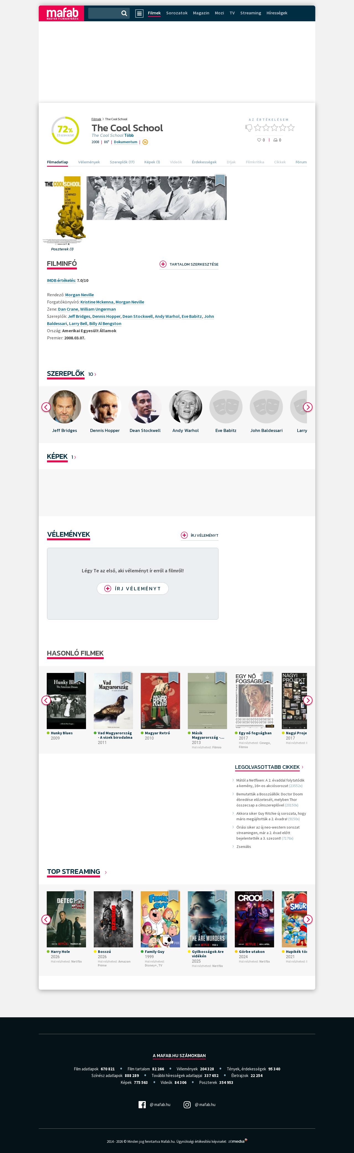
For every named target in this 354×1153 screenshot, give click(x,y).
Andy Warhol (167, 316)
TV (232, 12)
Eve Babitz (192, 316)
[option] (64, 414)
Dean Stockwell (138, 316)
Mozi (219, 12)
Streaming (250, 12)
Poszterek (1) (62, 249)
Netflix (76, 961)
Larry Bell (78, 323)
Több (129, 135)
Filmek (154, 12)
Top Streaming (73, 871)
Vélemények (68, 534)
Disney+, (151, 965)
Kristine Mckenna (96, 302)
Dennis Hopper (106, 316)
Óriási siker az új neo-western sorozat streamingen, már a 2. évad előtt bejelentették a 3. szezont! (268, 833)
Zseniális (243, 846)
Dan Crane (68, 309)
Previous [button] (46, 407)
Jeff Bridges (79, 316)
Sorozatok (177, 12)
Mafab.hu (168, 1141)
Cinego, (265, 743)
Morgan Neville (130, 302)
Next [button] (308, 407)
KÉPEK (57, 456)
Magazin (201, 12)
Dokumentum (125, 141)
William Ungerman (98, 309)
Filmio (217, 747)
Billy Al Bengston (105, 323)
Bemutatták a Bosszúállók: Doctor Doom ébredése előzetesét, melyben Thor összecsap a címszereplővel (269, 800)
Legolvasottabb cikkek (267, 767)
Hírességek (277, 12)
